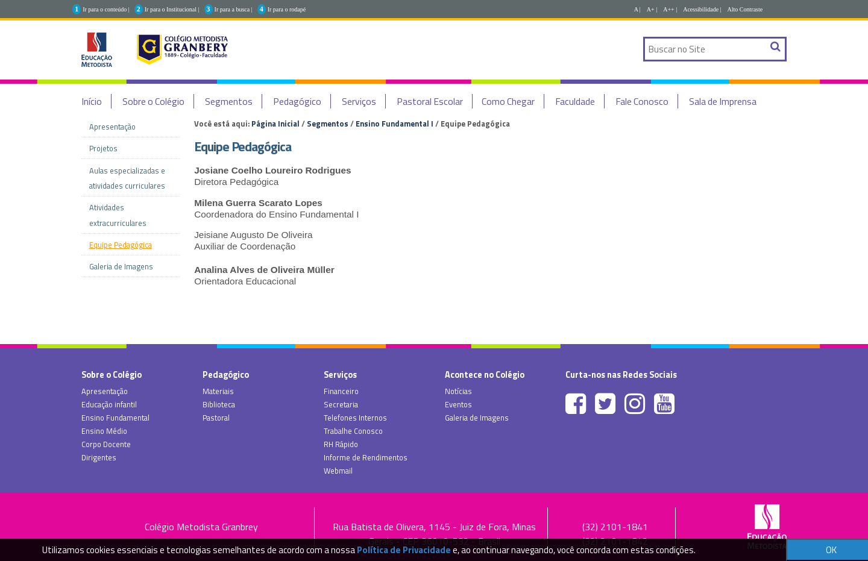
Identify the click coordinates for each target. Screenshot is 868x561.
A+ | (652, 9)
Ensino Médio (104, 431)
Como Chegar (508, 101)
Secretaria (341, 404)
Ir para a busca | (234, 9)
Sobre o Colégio (153, 101)
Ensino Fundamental (115, 418)
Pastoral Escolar (430, 101)
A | (637, 9)
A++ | (670, 9)
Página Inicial (275, 124)
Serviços (359, 101)
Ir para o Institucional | (172, 9)
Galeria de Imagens (477, 418)
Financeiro (341, 391)
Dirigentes (98, 457)
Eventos (458, 404)
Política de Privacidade (404, 550)
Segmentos (229, 101)
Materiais (218, 391)
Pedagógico (297, 101)
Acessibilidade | (702, 9)
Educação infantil (109, 404)
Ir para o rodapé (287, 9)
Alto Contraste (745, 9)
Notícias (458, 391)
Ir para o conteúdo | (106, 9)
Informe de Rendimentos (365, 457)
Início (91, 101)
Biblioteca (219, 404)
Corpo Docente (106, 444)
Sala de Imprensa (722, 101)
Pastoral (216, 418)
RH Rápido (341, 444)
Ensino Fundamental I (394, 124)
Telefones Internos (355, 418)
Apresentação (104, 391)
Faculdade (575, 101)
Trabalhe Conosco (353, 431)
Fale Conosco (641, 101)
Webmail (338, 471)
